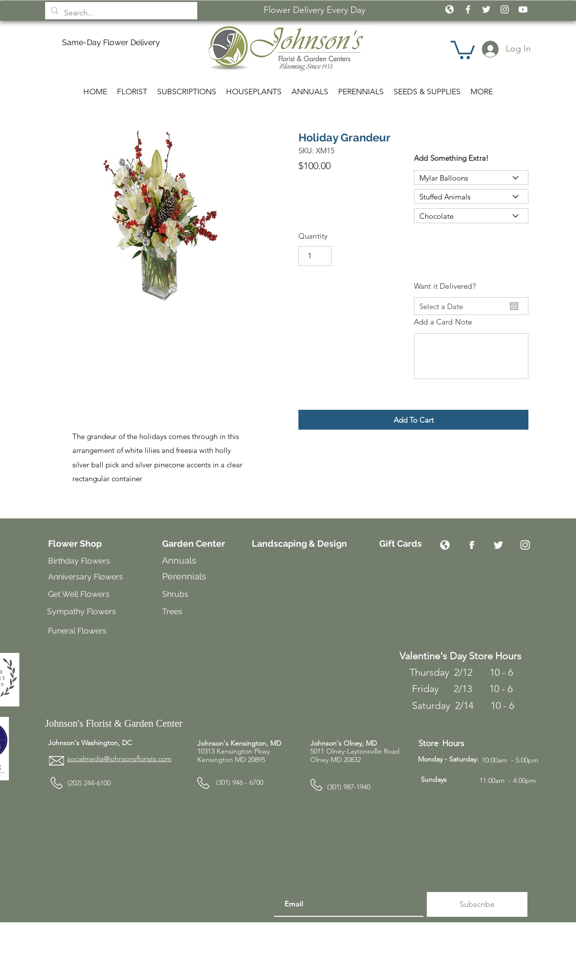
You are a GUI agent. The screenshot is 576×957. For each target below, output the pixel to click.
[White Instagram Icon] (504, 9)
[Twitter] (498, 545)
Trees (173, 611)
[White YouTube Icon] (523, 9)
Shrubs (175, 594)
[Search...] (120, 13)
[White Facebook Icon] (467, 9)
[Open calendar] (514, 306)
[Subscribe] (477, 904)
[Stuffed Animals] (471, 196)
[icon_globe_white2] (449, 9)
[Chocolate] (471, 215)
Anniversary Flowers (85, 576)
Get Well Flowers (79, 594)
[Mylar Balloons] (471, 177)
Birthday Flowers (79, 561)
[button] (463, 49)
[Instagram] (525, 545)
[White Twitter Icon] (486, 9)
